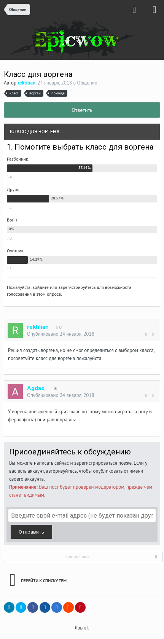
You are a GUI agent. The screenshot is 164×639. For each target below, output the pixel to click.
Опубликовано (60, 334)
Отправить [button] (31, 532)
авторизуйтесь (61, 471)
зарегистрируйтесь (77, 287)
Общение (87, 83)
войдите (40, 287)
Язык (82, 627)
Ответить (82, 110)
